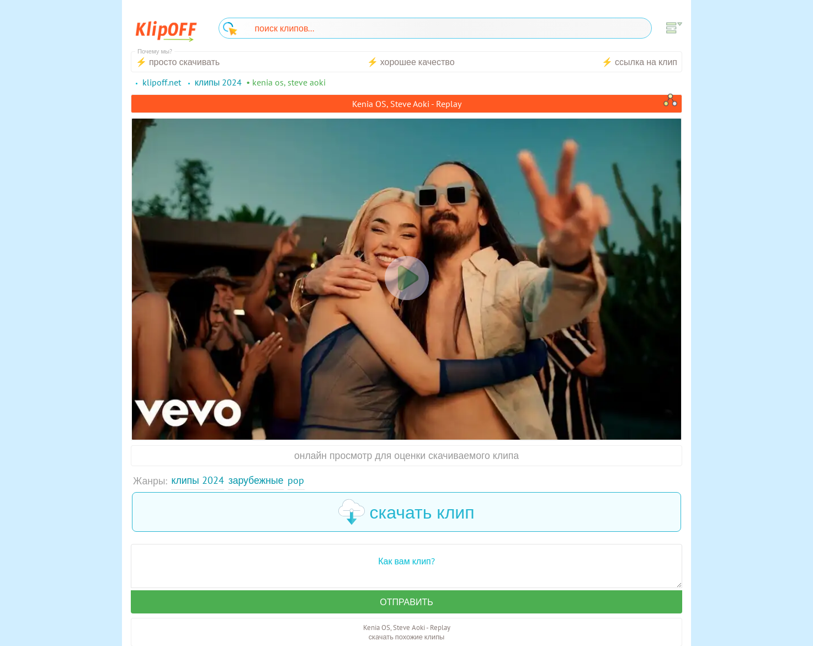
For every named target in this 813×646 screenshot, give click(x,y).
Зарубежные (256, 480)
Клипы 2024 (198, 480)
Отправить (406, 601)
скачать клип (406, 512)
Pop (296, 480)
